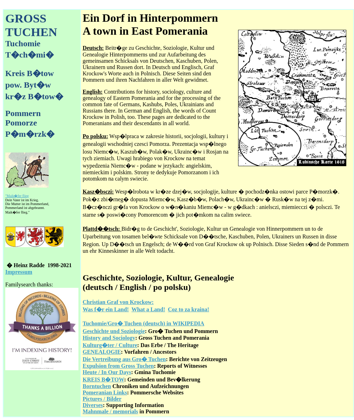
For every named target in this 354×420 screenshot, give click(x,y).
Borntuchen (97, 386)
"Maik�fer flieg (17, 196)
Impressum (18, 272)
